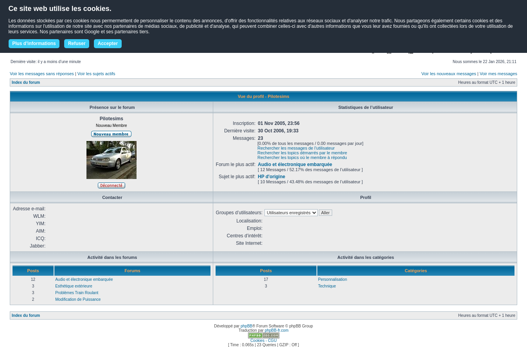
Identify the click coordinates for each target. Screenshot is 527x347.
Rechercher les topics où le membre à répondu (302, 157)
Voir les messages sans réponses (42, 73)
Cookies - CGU (263, 340)
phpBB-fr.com (277, 330)
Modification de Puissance (78, 299)
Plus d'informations (34, 43)
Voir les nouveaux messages (448, 73)
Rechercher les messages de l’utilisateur (296, 148)
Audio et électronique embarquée (295, 164)
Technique (327, 286)
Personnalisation (332, 279)
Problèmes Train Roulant (76, 293)
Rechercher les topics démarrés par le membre (302, 152)
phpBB (246, 326)
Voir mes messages (498, 73)
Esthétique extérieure (73, 286)
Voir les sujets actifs (96, 73)
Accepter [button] (108, 43)
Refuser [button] (77, 43)
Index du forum (26, 82)
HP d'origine (271, 176)
